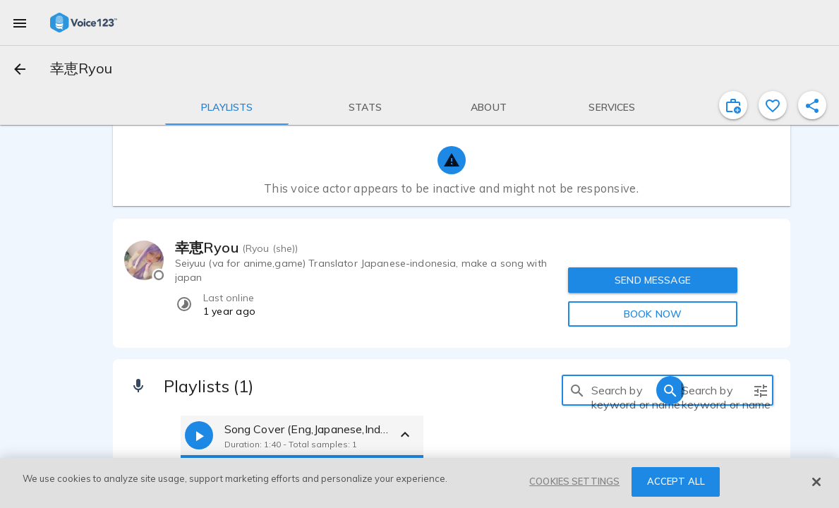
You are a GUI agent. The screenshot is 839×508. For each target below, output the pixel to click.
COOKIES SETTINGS (574, 481)
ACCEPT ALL (676, 481)
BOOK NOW (653, 314)
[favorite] (773, 105)
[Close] (816, 481)
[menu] (20, 22)
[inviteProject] (733, 105)
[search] (577, 390)
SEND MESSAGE (653, 280)
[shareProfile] (812, 105)
